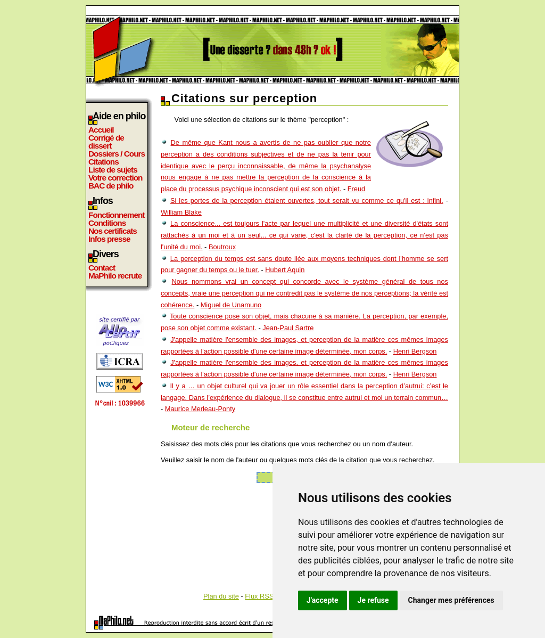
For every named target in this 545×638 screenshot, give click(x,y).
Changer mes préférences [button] (451, 600)
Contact (101, 268)
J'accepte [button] (322, 600)
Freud (356, 189)
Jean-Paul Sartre (287, 328)
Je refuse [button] (373, 600)
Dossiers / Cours (116, 154)
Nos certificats (112, 231)
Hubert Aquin (284, 270)
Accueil (101, 130)
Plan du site (221, 596)
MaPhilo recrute (115, 276)
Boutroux (222, 247)
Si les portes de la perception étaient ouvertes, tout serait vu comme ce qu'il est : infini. (306, 201)
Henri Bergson (415, 351)
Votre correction (115, 178)
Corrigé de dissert (106, 142)
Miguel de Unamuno (231, 305)
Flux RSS (259, 596)
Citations (103, 162)
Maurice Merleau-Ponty (200, 409)
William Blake (181, 212)
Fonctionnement (116, 215)
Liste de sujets (112, 170)
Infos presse (109, 239)
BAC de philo (110, 186)
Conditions (107, 223)
